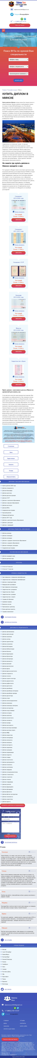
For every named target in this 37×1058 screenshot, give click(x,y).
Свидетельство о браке (8, 592)
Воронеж (4, 981)
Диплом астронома (7, 644)
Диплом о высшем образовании (10, 503)
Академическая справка (8, 510)
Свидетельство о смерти (8, 597)
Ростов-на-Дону (6, 971)
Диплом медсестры (7, 735)
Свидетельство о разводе (9, 594)
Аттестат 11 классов (7, 569)
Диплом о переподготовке (9, 582)
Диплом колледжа (7, 538)
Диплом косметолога (7, 718)
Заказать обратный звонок (10, 1039)
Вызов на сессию (6, 604)
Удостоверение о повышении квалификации (13, 577)
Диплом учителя (6, 784)
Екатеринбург (6, 957)
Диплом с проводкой (7, 525)
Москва (4, 949)
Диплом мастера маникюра (9, 727)
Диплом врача (6, 668)
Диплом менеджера (7, 737)
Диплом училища (6, 533)
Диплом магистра (7, 493)
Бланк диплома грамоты (8, 609)
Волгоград (5, 984)
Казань (4, 961)
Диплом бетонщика (7, 646)
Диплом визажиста (7, 661)
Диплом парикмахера (8, 752)
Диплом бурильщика (7, 654)
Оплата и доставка (9, 1029)
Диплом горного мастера (9, 678)
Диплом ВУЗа (5, 508)
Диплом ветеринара (7, 658)
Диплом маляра (6, 723)
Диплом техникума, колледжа (10, 545)
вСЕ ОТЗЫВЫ (8, 940)
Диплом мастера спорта (8, 730)
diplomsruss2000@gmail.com (21, 9)
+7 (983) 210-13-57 (20, 21)
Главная (4, 90)
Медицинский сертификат (9, 584)
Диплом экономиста (7, 796)
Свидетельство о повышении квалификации (13, 579)
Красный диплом (6, 512)
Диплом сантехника (7, 767)
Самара (4, 969)
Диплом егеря (6, 698)
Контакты (23, 1023)
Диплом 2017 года (7, 517)
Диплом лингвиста (7, 720)
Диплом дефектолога (8, 683)
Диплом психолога (7, 764)
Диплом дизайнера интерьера (10, 690)
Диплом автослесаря (7, 634)
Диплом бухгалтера (7, 656)
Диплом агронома (7, 636)
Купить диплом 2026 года (9, 485)
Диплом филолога (7, 791)
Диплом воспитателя (7, 666)
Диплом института (7, 505)
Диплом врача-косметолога (9, 671)
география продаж (10, 617)
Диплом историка (7, 713)
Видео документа (19, 212)
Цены (5, 1023)
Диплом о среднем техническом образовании (14, 540)
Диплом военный (6, 663)
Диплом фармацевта (7, 787)
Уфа (3, 974)
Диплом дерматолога (8, 681)
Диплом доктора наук (8, 558)
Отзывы (22, 1020)
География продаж (12, 90)
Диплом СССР (6, 498)
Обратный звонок (19, 25)
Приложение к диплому (8, 606)
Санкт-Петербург (6, 952)
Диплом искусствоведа (8, 710)
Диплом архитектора (7, 641)
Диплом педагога (6, 755)
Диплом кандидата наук (8, 556)
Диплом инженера (7, 703)
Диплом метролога (7, 740)
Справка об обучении (7, 599)
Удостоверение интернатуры (9, 587)
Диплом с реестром (7, 522)
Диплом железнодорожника (9, 700)
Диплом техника (6, 779)
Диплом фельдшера (7, 789)
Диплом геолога (6, 676)
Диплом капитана (7, 715)
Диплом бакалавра (7, 490)
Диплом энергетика (7, 799)
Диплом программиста (8, 762)
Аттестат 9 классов (7, 566)
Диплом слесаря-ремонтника (10, 772)
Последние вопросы (11, 842)
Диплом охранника (7, 747)
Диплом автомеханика (8, 631)
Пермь (4, 979)
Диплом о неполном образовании (11, 500)
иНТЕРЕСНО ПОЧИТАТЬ (11, 622)
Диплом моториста (7, 745)
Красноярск (5, 976)
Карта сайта (23, 1026)
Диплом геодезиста (7, 673)
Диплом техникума (7, 535)
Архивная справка (7, 601)
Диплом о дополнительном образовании (13, 520)
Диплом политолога (7, 759)
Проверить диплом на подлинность (13, 805)
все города (8, 989)
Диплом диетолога (7, 686)
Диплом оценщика (7, 750)
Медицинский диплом (8, 515)
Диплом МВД (5, 732)
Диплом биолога (6, 651)
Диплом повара (6, 757)
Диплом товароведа (7, 782)
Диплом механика (7, 742)
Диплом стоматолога (7, 774)
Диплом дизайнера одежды (9, 693)
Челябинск (5, 964)
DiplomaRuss (13, 999)
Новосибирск (5, 954)
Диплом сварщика (7, 769)
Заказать (6, 1026)
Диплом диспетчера (7, 695)
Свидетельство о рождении (9, 589)
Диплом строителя (7, 777)
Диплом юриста (6, 801)
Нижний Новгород (7, 959)
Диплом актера (6, 639)
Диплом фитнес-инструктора (9, 794)
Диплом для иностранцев (9, 495)
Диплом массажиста (7, 725)
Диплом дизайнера (7, 688)
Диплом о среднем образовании (10, 543)
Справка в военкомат (7, 611)
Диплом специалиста (7, 488)
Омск (3, 966)
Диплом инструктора (7, 708)
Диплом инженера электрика (10, 705)
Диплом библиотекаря (8, 649)
